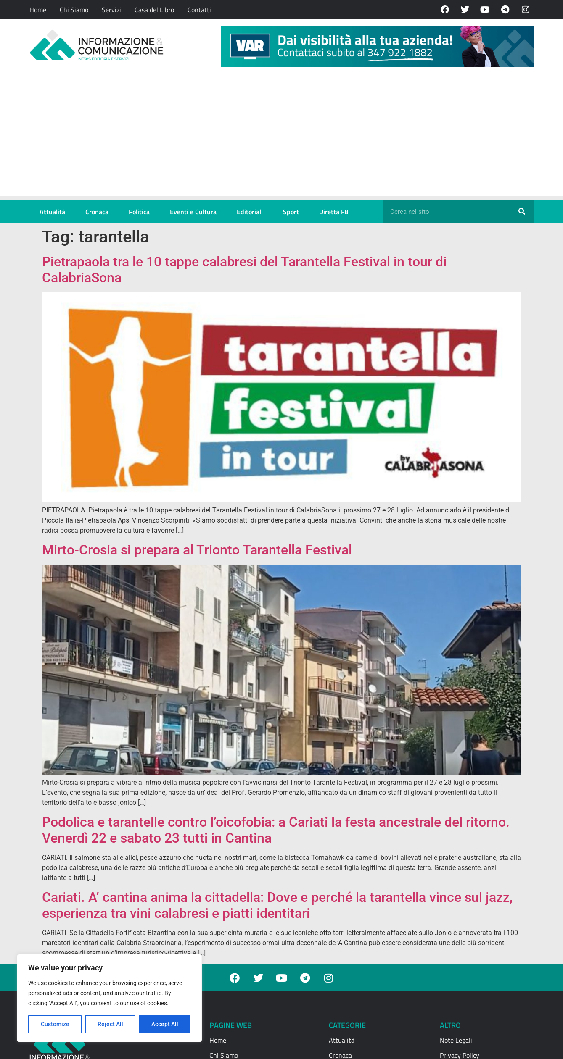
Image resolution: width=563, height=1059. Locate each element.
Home (37, 10)
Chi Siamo (74, 10)
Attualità (52, 212)
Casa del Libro (154, 10)
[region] (109, 998)
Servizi (111, 10)
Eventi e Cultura (193, 212)
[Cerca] (522, 211)
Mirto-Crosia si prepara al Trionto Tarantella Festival (197, 550)
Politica (139, 212)
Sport (291, 212)
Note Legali (456, 1040)
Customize (55, 1024)
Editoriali (250, 212)
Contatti (199, 10)
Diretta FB (334, 212)
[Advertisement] (281, 137)
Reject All (110, 1024)
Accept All (164, 1024)
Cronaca (96, 212)
